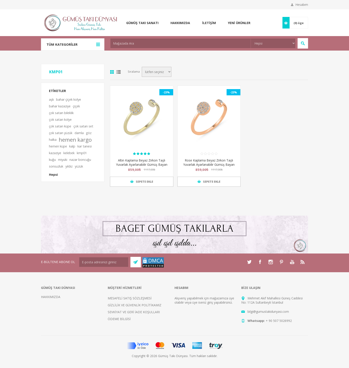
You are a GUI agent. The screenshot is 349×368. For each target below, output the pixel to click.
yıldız (69, 166)
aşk (51, 99)
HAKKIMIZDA (50, 297)
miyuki (62, 159)
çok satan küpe (60, 126)
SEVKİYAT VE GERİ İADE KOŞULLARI (134, 312)
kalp (72, 146)
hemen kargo (75, 139)
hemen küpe (58, 146)
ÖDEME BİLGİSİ (119, 319)
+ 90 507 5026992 (279, 321)
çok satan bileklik (61, 113)
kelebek (69, 153)
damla (79, 133)
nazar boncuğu (80, 159)
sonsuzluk (56, 166)
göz (88, 133)
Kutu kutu (112, 72)
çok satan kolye (60, 119)
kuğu (52, 159)
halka (53, 139)
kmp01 (82, 153)
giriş (210, 302)
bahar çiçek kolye (68, 99)
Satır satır (119, 72)
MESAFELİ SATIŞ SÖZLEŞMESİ (130, 298)
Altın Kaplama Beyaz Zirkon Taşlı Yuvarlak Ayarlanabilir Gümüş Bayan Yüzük (141, 164)
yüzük (79, 166)
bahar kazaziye (60, 106)
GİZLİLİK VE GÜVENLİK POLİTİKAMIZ (134, 305)
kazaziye (55, 153)
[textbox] (180, 43)
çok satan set (83, 126)
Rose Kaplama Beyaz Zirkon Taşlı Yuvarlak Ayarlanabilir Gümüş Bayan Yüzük (209, 164)
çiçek (76, 106)
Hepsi (53, 174)
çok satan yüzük (60, 133)
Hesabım (301, 4)
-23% (166, 92)
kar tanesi (84, 146)
